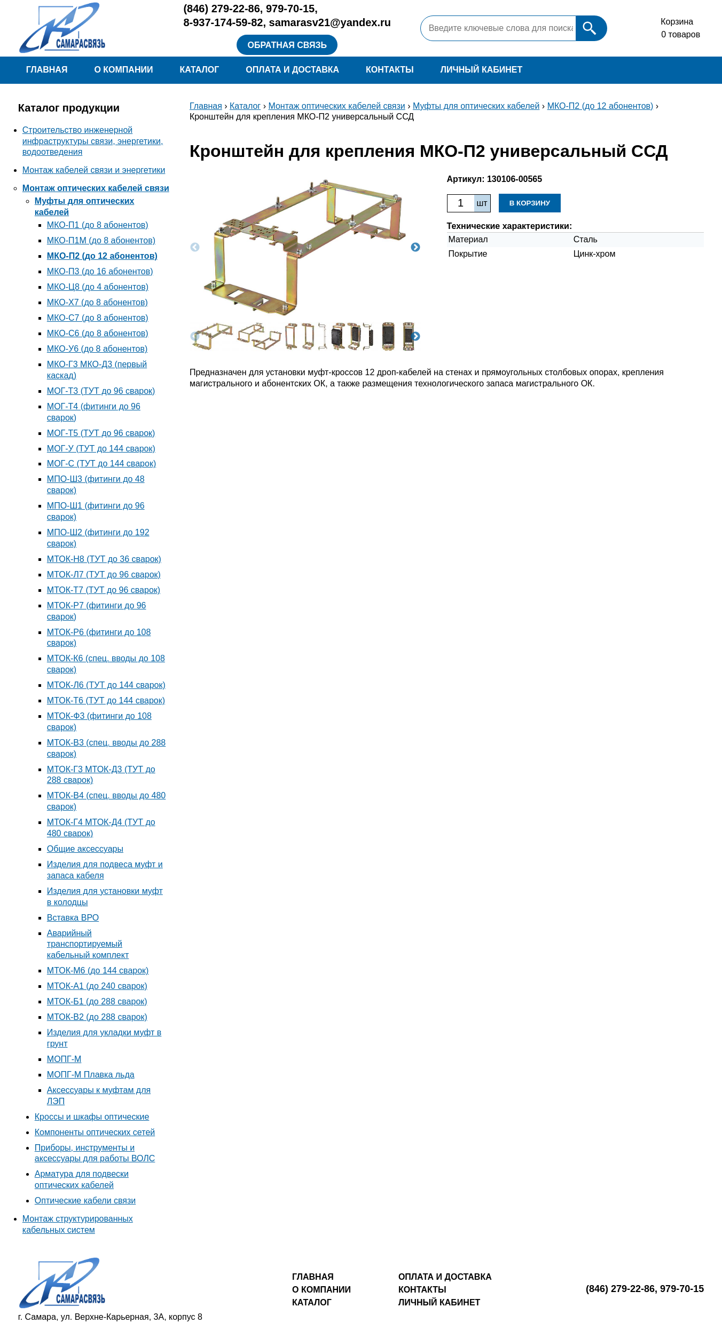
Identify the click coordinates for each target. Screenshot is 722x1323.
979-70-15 (290, 8)
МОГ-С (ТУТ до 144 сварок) (101, 463)
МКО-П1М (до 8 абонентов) (101, 240)
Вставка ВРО (73, 917)
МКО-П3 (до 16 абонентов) (100, 271)
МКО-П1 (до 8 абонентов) (97, 224)
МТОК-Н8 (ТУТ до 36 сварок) (104, 559)
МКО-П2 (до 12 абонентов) (102, 255)
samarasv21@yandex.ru (330, 22)
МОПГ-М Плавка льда (91, 1074)
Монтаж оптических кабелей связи (95, 188)
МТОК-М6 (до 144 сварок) (98, 970)
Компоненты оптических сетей (95, 1132)
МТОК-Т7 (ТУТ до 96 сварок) (103, 590)
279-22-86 (221, 8)
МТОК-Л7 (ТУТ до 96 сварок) (104, 574)
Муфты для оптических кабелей (476, 105)
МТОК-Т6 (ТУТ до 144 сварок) (106, 700)
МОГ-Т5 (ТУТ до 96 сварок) (101, 433)
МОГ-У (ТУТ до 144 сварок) (101, 448)
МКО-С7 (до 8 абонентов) (97, 317)
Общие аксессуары (85, 848)
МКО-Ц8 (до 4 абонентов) (97, 286)
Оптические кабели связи (85, 1200)
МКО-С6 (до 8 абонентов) (97, 333)
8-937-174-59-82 (223, 22)
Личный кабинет (481, 69)
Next (415, 247)
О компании (123, 69)
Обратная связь (287, 45)
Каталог (199, 69)
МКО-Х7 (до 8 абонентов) (97, 302)
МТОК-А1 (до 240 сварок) (97, 986)
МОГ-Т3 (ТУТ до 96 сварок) (101, 390)
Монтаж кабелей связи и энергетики (94, 170)
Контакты (390, 69)
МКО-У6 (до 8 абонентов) (97, 348)
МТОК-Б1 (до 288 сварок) (97, 1001)
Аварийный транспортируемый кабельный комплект (88, 944)
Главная (47, 69)
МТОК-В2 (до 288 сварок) (97, 1016)
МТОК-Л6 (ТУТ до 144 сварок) (106, 685)
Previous (195, 247)
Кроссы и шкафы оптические (92, 1116)
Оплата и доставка (292, 69)
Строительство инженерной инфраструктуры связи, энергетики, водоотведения (92, 141)
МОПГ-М (64, 1059)
